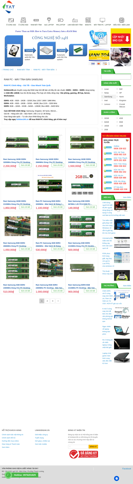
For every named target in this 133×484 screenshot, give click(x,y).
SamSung (108, 97)
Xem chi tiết (25, 165)
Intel (106, 100)
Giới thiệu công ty (41, 435)
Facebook (126, 469)
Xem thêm (127, 197)
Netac (106, 93)
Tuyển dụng (39, 438)
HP (120, 93)
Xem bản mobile (41, 444)
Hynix (121, 97)
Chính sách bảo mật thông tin (12, 435)
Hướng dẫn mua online (10, 441)
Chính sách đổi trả (8, 438)
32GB (106, 118)
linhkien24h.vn (22, 119)
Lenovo (107, 104)
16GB (106, 126)
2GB (106, 130)
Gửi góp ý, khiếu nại (42, 441)
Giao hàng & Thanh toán (11, 444)
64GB (106, 122)
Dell (120, 89)
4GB (121, 118)
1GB (121, 126)
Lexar (106, 89)
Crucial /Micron (122, 105)
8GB (121, 122)
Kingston (122, 100)
